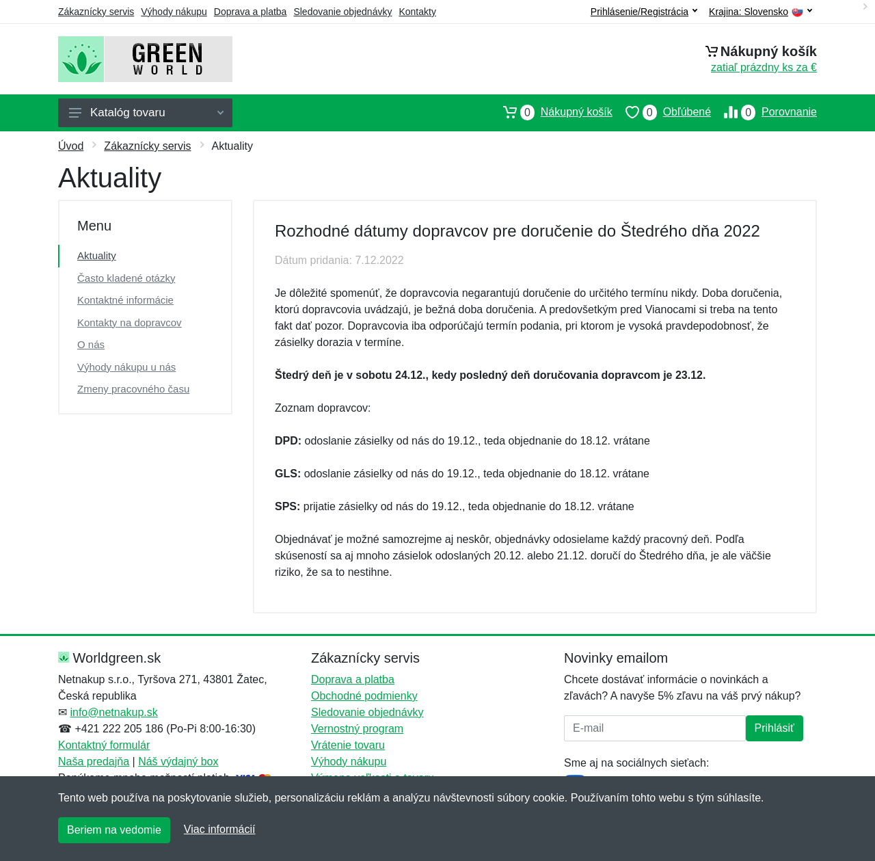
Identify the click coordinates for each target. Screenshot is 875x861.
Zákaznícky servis (96, 11)
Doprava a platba (250, 11)
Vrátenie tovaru (348, 745)
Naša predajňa (93, 761)
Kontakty (417, 11)
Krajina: (760, 12)
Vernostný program (357, 728)
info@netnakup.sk (113, 712)
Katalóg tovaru (146, 112)
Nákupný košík (551, 112)
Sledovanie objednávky (342, 11)
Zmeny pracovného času (133, 389)
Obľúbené (661, 112)
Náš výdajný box (178, 761)
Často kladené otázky (126, 278)
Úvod (70, 146)
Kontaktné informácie (125, 300)
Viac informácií (220, 829)
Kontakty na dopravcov (129, 322)
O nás (91, 344)
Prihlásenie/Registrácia (644, 11)
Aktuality (96, 255)
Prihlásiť (774, 728)
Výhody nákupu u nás (126, 367)
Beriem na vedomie (114, 830)
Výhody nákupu (174, 11)
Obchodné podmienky (364, 696)
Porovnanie (764, 112)
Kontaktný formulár (104, 745)
